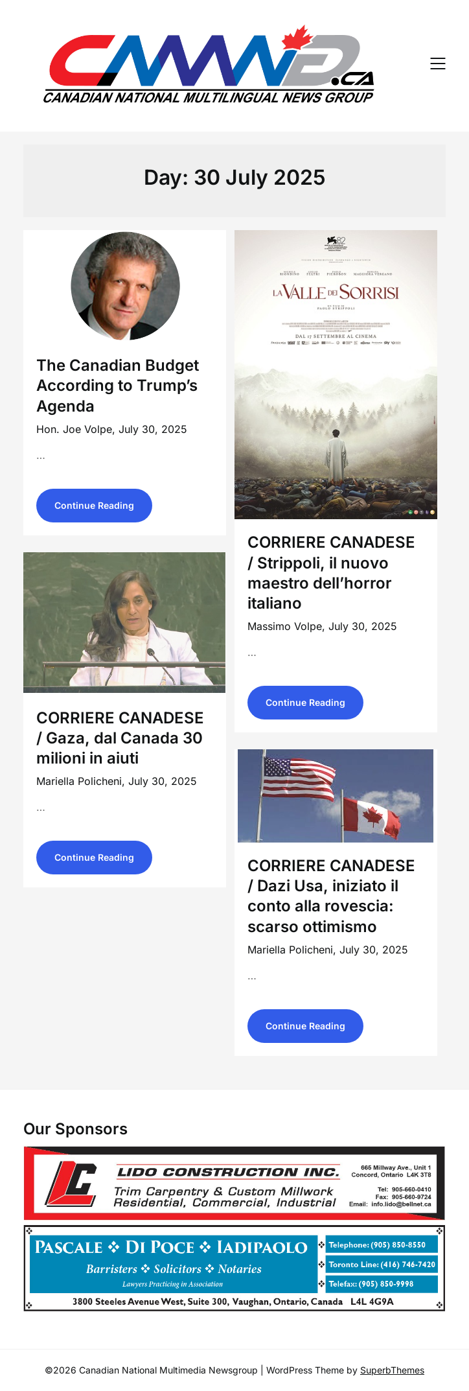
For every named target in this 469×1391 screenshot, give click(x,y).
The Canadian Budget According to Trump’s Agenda (117, 385)
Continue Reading (94, 505)
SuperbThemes (392, 1369)
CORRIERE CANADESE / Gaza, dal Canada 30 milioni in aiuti (120, 737)
